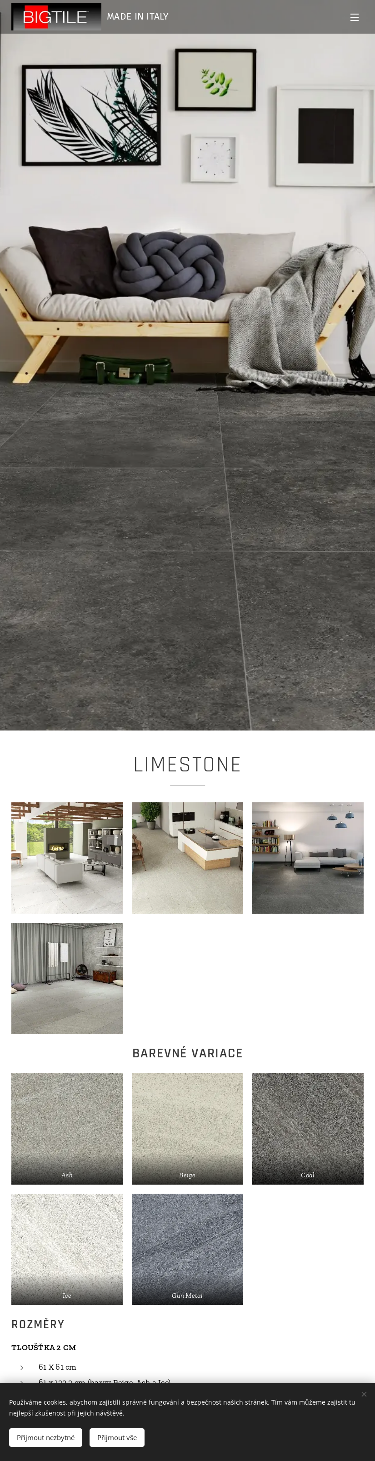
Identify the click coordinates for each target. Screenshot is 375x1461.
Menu (354, 17)
